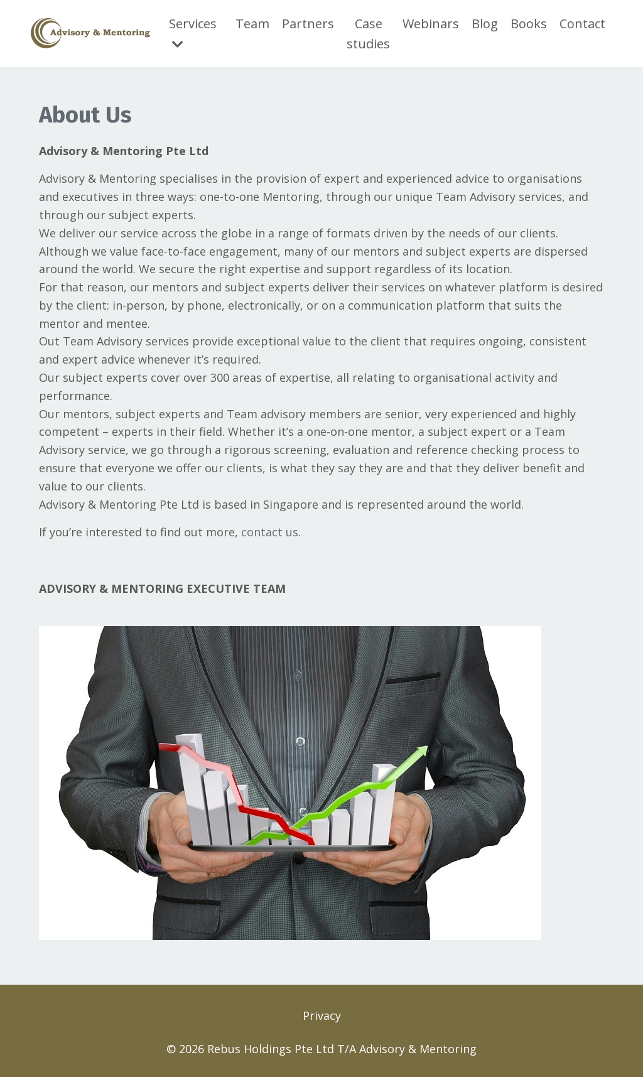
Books (529, 23)
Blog (485, 23)
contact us (269, 531)
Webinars (431, 23)
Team (252, 23)
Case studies (368, 33)
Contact (582, 23)
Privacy (322, 1015)
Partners (308, 23)
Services (193, 33)
